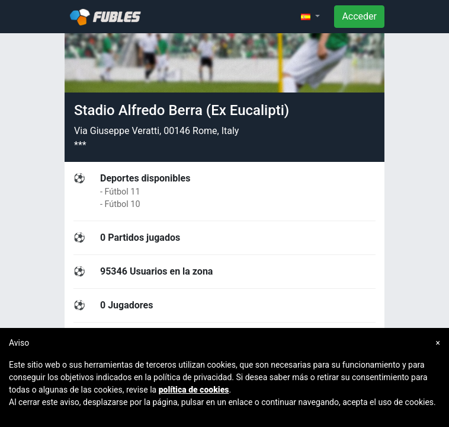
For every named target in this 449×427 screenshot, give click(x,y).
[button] (310, 16)
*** (80, 145)
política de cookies (194, 389)
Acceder (359, 16)
